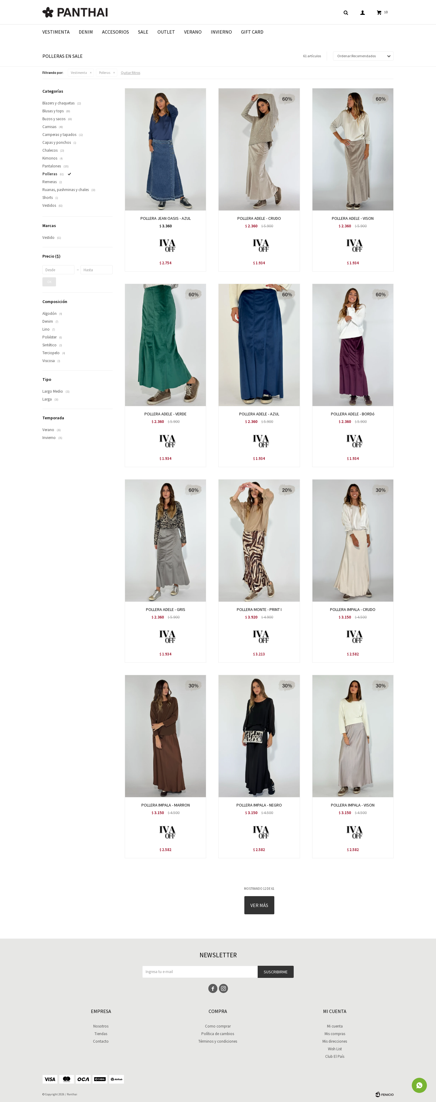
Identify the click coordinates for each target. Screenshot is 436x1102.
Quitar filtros (130, 72)
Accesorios (115, 32)
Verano (193, 32)
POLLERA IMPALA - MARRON (165, 805)
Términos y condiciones (217, 1041)
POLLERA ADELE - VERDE (165, 414)
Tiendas (100, 1033)
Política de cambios (217, 1033)
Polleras (104, 73)
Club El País (334, 1056)
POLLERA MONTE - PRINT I (259, 609)
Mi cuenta (335, 1026)
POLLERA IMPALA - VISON (353, 805)
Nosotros (100, 1026)
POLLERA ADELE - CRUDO (259, 218)
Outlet (166, 32)
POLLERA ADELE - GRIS (165, 609)
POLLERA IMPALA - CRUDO (352, 609)
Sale (143, 32)
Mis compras (335, 1033)
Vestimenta (56, 32)
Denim (86, 32)
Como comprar (218, 1026)
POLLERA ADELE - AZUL (259, 414)
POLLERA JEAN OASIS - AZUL (165, 218)
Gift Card (252, 32)
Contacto (101, 1041)
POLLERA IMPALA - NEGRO (259, 805)
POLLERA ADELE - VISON (353, 218)
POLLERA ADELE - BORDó (353, 414)
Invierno (221, 32)
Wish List (335, 1048)
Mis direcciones (334, 1041)
